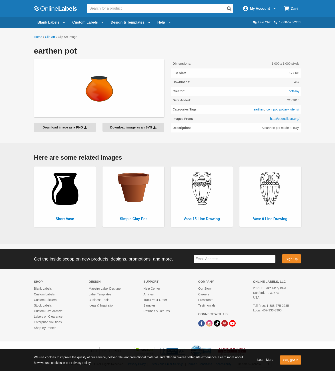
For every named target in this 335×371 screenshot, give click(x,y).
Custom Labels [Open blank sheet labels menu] (88, 22)
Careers (203, 294)
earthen (259, 109)
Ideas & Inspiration (101, 305)
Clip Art (50, 37)
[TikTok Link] (217, 323)
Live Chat (262, 22)
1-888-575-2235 (287, 22)
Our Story (205, 288)
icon (269, 109)
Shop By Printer (45, 328)
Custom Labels (44, 294)
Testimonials (206, 305)
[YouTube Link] (232, 323)
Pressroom (205, 300)
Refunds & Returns (156, 311)
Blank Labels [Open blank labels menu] (51, 22)
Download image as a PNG (65, 127)
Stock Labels (43, 305)
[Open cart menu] (291, 8)
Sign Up (292, 259)
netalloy (294, 91)
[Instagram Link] (209, 323)
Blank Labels (43, 288)
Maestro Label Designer (105, 288)
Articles (148, 294)
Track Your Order (155, 300)
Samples (149, 305)
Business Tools (99, 300)
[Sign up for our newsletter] (234, 259)
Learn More (265, 359)
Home (38, 37)
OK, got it (290, 360)
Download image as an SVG (133, 127)
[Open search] (229, 9)
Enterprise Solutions (48, 322)
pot (275, 109)
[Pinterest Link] (225, 323)
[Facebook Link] (202, 323)
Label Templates (100, 294)
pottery (284, 109)
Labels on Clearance (48, 316)
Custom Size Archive (48, 311)
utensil (294, 109)
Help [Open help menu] (164, 22)
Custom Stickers (45, 300)
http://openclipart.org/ (284, 118)
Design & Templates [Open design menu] (130, 22)
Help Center (151, 288)
